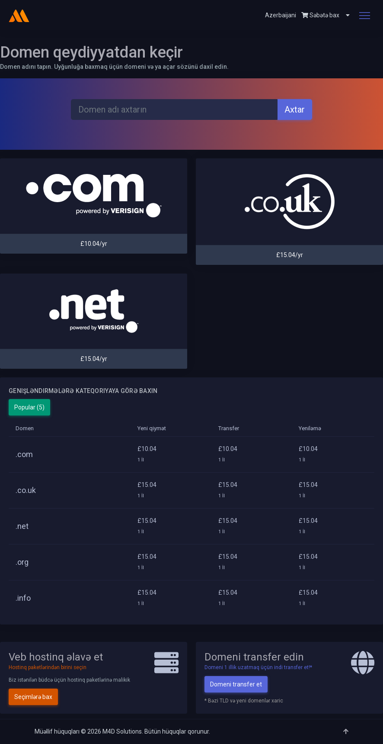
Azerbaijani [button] (280, 15)
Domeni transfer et (236, 684)
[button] (344, 15)
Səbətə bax (320, 15)
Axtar (294, 109)
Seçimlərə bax (33, 696)
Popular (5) (29, 407)
